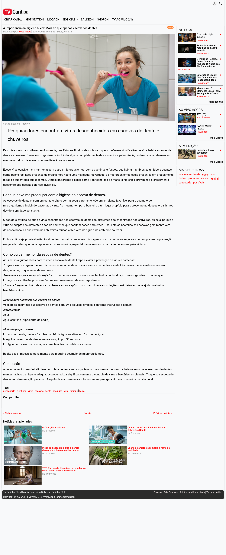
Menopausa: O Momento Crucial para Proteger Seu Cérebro (209, 91)
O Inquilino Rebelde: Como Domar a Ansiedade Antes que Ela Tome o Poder (208, 63)
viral (66, 391)
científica (21, 391)
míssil (213, 174)
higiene (74, 391)
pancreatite (185, 174)
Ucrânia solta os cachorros (205, 151)
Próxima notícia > (162, 412)
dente (48, 391)
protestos (193, 178)
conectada (185, 182)
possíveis (198, 182)
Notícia (87, 412)
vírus (30, 391)
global (215, 178)
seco (205, 174)
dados (182, 178)
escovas (39, 391)
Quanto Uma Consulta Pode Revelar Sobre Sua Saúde (146, 428)
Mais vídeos (216, 137)
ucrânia (205, 178)
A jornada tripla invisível (205, 35)
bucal (82, 391)
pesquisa (57, 391)
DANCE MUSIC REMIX (204, 127)
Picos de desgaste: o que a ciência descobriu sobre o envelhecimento (60, 448)
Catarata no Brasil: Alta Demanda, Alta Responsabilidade (207, 77)
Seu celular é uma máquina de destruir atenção (207, 48)
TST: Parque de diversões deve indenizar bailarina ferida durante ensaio (64, 469)
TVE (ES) (201, 114)
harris (196, 174)
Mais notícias (216, 101)
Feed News (25, 31)
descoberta (9, 391)
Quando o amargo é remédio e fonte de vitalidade (148, 448)
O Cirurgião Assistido (53, 427)
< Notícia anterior (12, 412)
